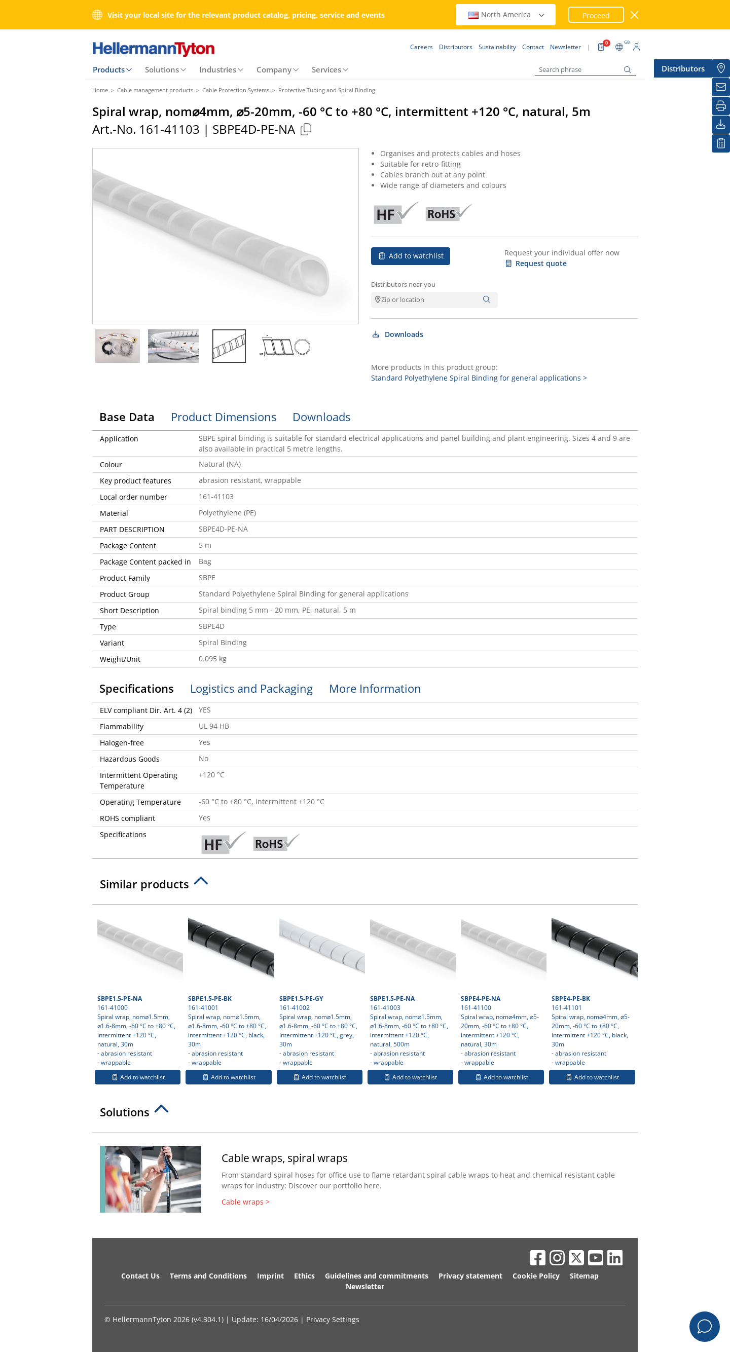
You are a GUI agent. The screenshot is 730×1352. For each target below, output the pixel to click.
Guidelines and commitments (376, 1276)
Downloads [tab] (321, 416)
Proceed (596, 15)
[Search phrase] (585, 69)
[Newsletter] (721, 87)
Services (326, 69)
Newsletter (365, 1286)
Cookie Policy (536, 1276)
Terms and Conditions (208, 1276)
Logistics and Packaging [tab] (251, 688)
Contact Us (140, 1276)
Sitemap (584, 1276)
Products (109, 69)
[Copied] (305, 129)
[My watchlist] (721, 143)
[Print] (721, 106)
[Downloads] (721, 125)
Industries (217, 69)
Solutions (162, 69)
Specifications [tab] (136, 688)
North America (506, 14)
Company (274, 69)
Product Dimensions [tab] (223, 416)
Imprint (270, 1276)
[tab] (365, 887)
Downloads (397, 334)
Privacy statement (470, 1276)
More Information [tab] (375, 688)
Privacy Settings (332, 1319)
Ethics (304, 1276)
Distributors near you (403, 284)
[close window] (635, 15)
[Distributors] (721, 68)
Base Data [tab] (127, 416)
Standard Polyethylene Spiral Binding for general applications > (479, 378)
